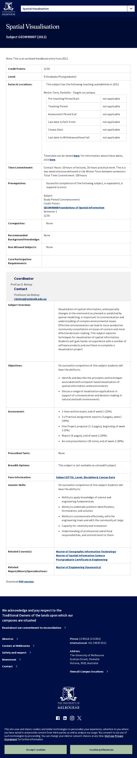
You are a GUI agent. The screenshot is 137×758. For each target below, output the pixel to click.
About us (7, 638)
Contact (7, 666)
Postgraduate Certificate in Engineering (81, 559)
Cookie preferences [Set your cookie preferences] (101, 749)
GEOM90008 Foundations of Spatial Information (74, 207)
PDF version (26, 581)
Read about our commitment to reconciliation (31, 627)
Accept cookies (35, 749)
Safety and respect (14, 652)
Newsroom (9, 659)
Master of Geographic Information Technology (86, 551)
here (77, 155)
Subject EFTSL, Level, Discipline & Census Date (85, 477)
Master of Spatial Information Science (80, 555)
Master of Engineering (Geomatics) (78, 567)
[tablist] (78, 8)
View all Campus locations (86, 671)
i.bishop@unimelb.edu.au (30, 298)
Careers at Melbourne (16, 645)
